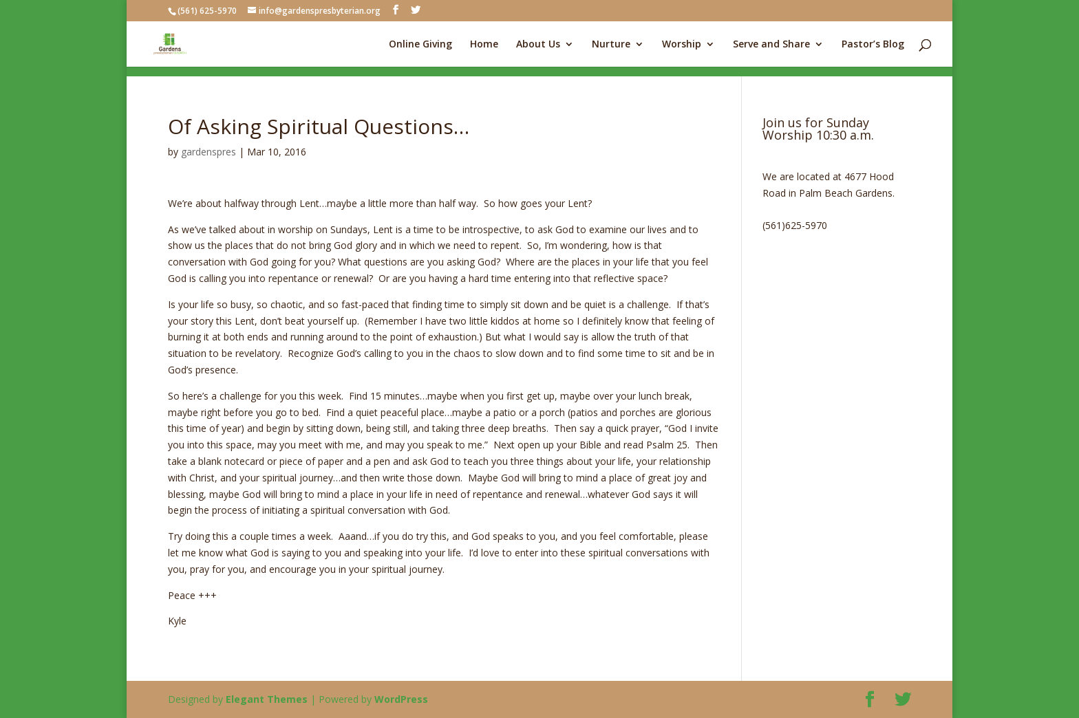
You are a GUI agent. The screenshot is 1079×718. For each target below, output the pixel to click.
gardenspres (208, 151)
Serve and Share (771, 44)
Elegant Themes (267, 699)
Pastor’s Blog (873, 44)
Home (484, 44)
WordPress (401, 699)
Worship (681, 44)
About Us (538, 44)
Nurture (611, 44)
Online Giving (420, 44)
